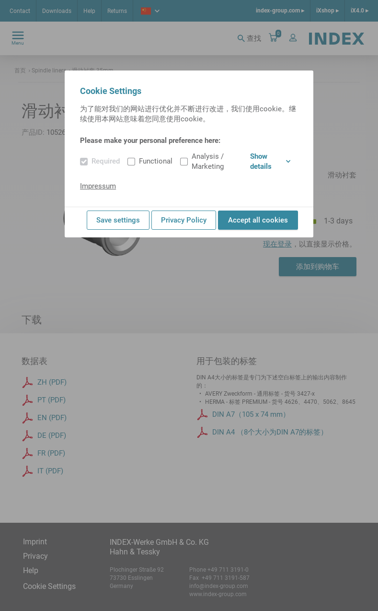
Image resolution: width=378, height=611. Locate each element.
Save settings (118, 220)
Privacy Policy (183, 220)
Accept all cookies (258, 220)
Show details (270, 161)
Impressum (98, 186)
